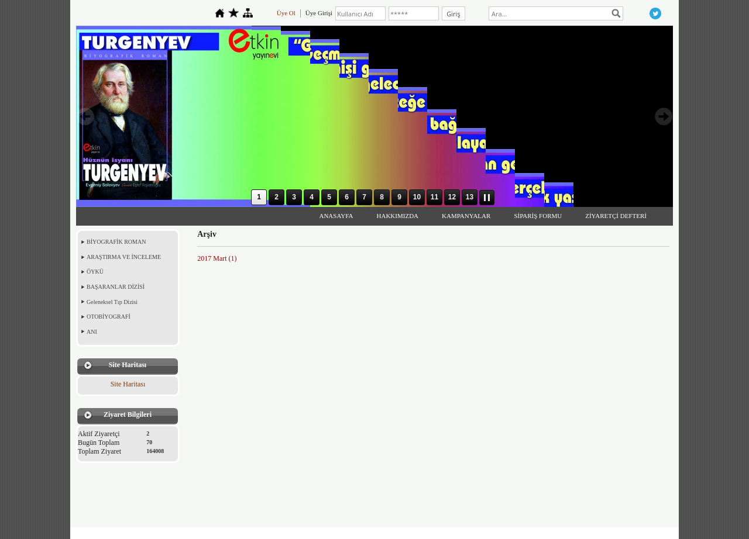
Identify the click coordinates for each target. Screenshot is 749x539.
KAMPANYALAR (466, 215)
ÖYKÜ (95, 271)
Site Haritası (128, 384)
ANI (92, 332)
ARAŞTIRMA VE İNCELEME (124, 257)
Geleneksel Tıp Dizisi (112, 302)
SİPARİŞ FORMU (538, 215)
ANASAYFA (336, 215)
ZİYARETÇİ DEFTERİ (616, 215)
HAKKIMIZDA (398, 215)
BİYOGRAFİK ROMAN (116, 242)
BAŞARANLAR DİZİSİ (116, 287)
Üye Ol (286, 12)
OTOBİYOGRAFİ (108, 316)
